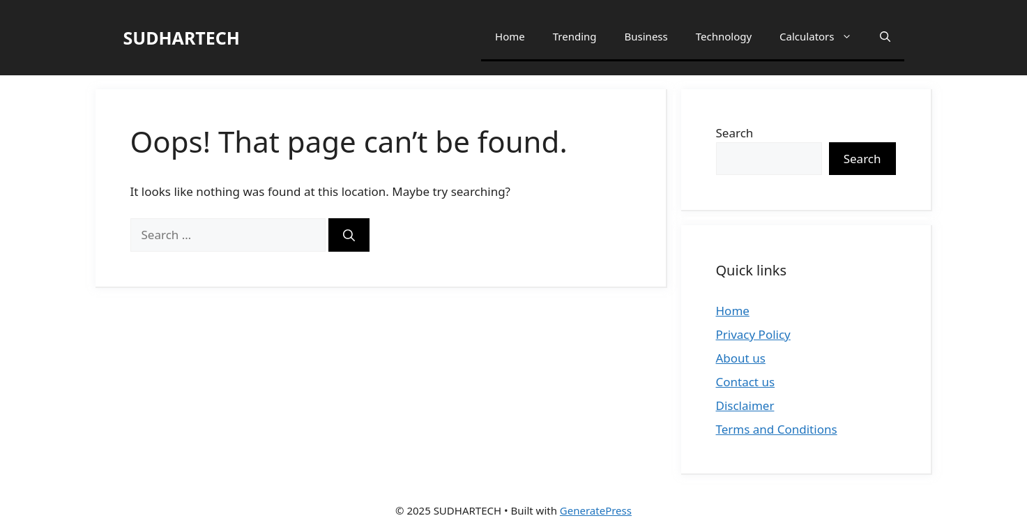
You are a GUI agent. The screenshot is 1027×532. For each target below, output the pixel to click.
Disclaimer (745, 405)
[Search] (349, 235)
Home (510, 36)
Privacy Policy (753, 334)
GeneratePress (596, 510)
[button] (885, 36)
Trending (575, 36)
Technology (724, 36)
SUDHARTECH (181, 38)
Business (646, 36)
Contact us (745, 382)
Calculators (822, 36)
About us (741, 358)
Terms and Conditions (776, 429)
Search (735, 133)
